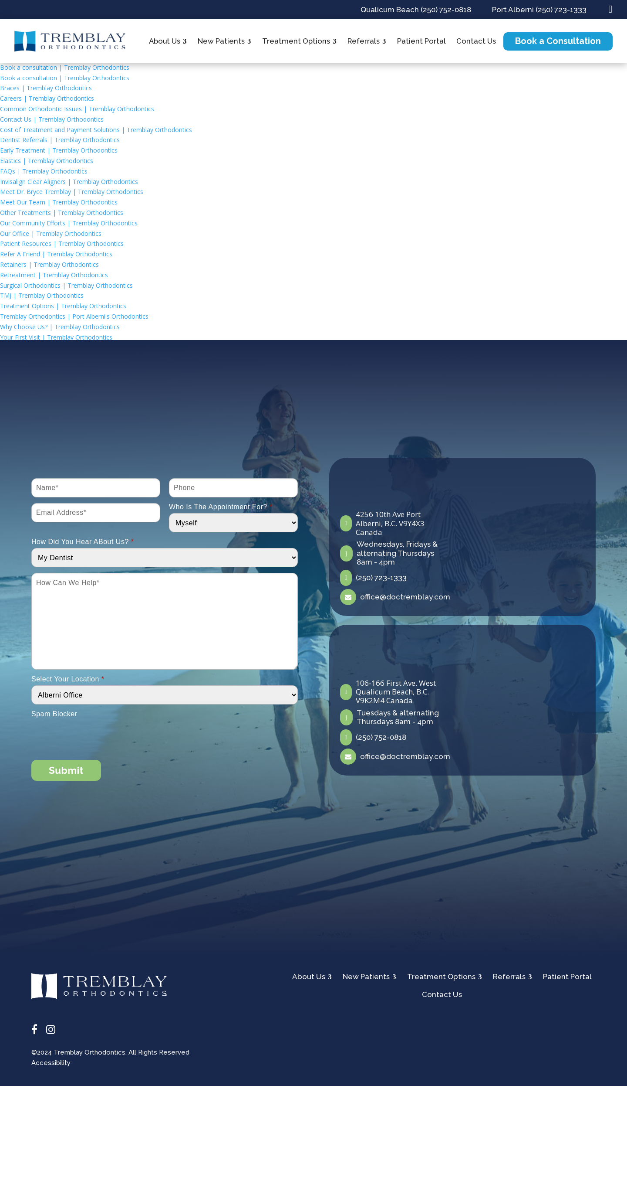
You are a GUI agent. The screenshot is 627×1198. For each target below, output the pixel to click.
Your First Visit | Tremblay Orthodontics (56, 337)
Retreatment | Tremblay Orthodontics (54, 275)
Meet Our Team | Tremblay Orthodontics (59, 202)
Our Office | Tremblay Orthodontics (50, 233)
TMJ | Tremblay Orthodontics (42, 295)
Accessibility (51, 1063)
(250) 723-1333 (381, 577)
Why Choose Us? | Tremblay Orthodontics (60, 327)
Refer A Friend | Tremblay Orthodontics (56, 254)
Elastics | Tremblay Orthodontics (46, 161)
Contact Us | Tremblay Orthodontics (52, 119)
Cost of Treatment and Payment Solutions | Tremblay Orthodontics (96, 130)
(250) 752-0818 (381, 737)
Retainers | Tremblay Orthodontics (49, 264)
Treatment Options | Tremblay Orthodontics (63, 306)
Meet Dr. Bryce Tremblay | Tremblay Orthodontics (71, 191)
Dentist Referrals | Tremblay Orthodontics (60, 140)
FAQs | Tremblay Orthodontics (44, 171)
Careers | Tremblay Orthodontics (47, 98)
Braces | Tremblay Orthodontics (46, 88)
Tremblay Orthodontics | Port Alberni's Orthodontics (74, 316)
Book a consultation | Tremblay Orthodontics (64, 67)
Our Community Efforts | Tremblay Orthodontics (69, 223)
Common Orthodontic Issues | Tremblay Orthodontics (77, 109)
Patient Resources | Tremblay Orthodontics (62, 243)
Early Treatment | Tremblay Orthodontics (59, 150)
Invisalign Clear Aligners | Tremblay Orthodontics (69, 181)
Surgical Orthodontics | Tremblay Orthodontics (66, 285)
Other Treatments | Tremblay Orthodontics (61, 212)
